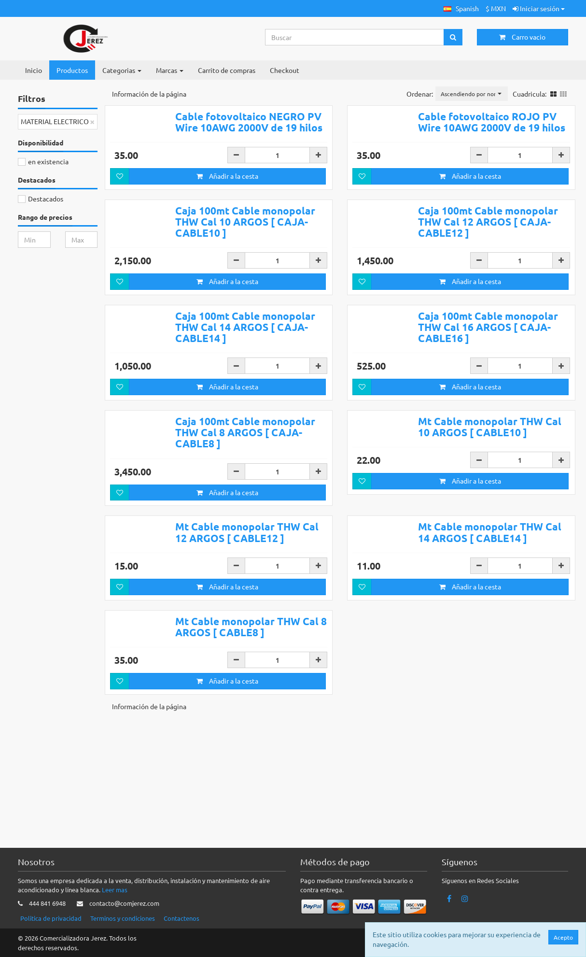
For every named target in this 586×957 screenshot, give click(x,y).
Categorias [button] (121, 70)
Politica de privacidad (51, 918)
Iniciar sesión (539, 8)
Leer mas (114, 890)
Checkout (284, 70)
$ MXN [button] (496, 8)
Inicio (33, 70)
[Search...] (355, 37)
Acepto (563, 937)
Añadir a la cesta (227, 203)
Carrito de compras (226, 70)
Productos (72, 70)
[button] (461, 8)
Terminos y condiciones (122, 918)
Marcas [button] (169, 70)
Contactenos (181, 918)
